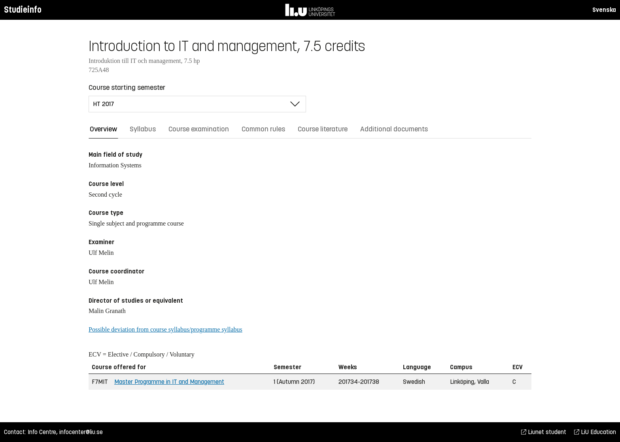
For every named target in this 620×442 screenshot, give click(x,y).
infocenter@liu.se (81, 432)
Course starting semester (127, 87)
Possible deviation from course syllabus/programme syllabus (165, 329)
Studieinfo (23, 9)
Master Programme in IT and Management (169, 381)
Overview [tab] (103, 129)
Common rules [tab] (263, 129)
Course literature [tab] (323, 129)
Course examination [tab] (198, 129)
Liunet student (543, 432)
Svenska (604, 9)
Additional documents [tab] (394, 129)
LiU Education (595, 432)
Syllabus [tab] (143, 129)
